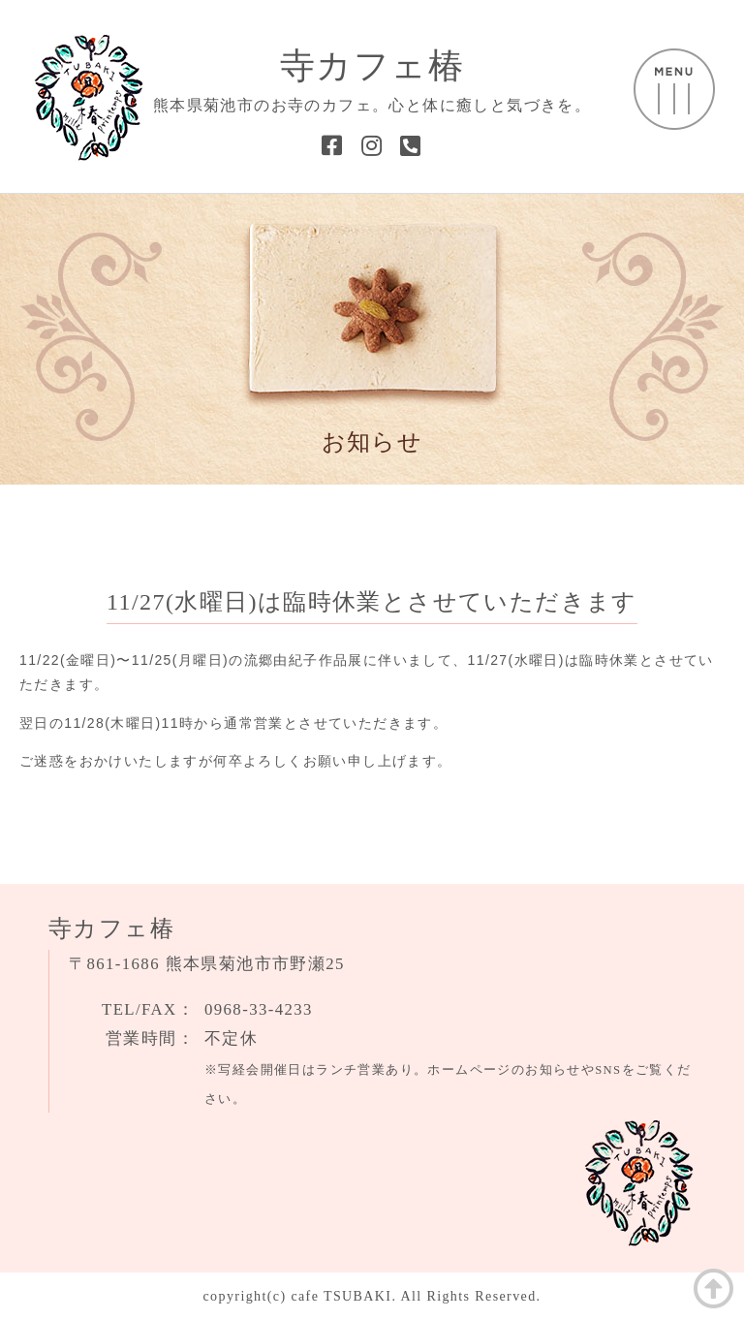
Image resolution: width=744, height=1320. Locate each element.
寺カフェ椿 (372, 66)
